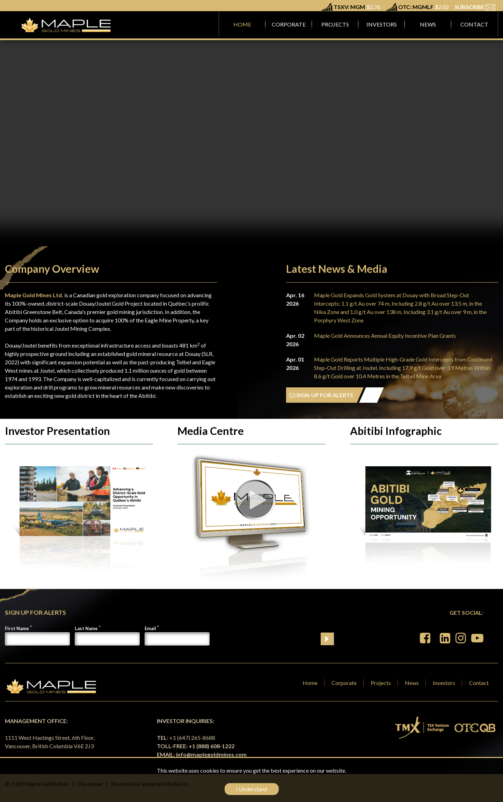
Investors (444, 682)
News (412, 682)
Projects (381, 682)
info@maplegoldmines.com (211, 754)
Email (150, 628)
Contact (479, 682)
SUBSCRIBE (474, 6)
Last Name (86, 628)
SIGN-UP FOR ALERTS (321, 395)
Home (310, 682)
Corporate (344, 682)
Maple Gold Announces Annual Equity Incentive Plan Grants (385, 335)
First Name (17, 628)
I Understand (251, 789)
